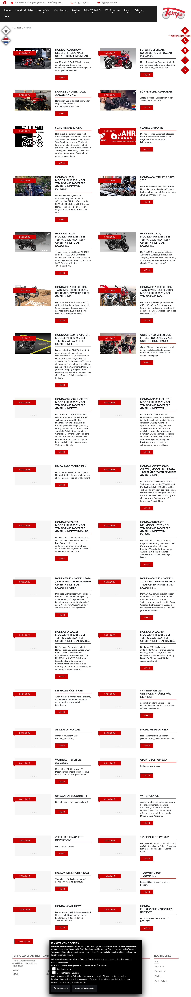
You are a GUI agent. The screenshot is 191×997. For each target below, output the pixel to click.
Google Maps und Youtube (68, 973)
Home (7, 10)
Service (75, 10)
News (127, 10)
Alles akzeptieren (85, 988)
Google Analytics (64, 969)
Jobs (6, 16)
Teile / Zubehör (92, 10)
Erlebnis (139, 10)
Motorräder (43, 10)
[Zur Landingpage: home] (6, 35)
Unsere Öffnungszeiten (54, 3)
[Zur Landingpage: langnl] (6, 45)
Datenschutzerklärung (64, 955)
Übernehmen (60, 988)
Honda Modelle (24, 10)
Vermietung (60, 10)
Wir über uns (112, 10)
